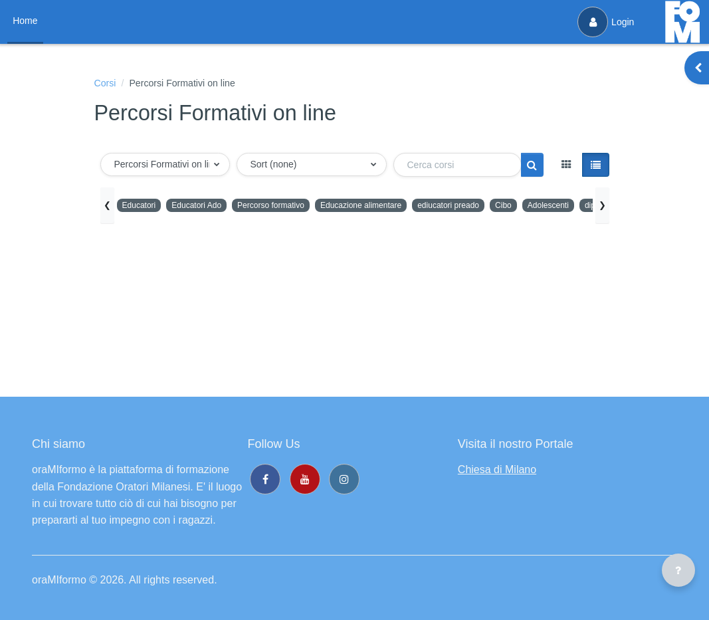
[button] (165, 166)
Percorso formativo (286, 207)
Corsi (106, 84)
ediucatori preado (483, 207)
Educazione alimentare (386, 207)
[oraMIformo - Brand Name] (682, 22)
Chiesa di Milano (497, 469)
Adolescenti (591, 207)
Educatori (141, 207)
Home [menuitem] (27, 21)
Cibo (543, 207)
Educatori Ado (204, 207)
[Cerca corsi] (457, 167)
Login (604, 22)
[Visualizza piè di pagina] (678, 570)
